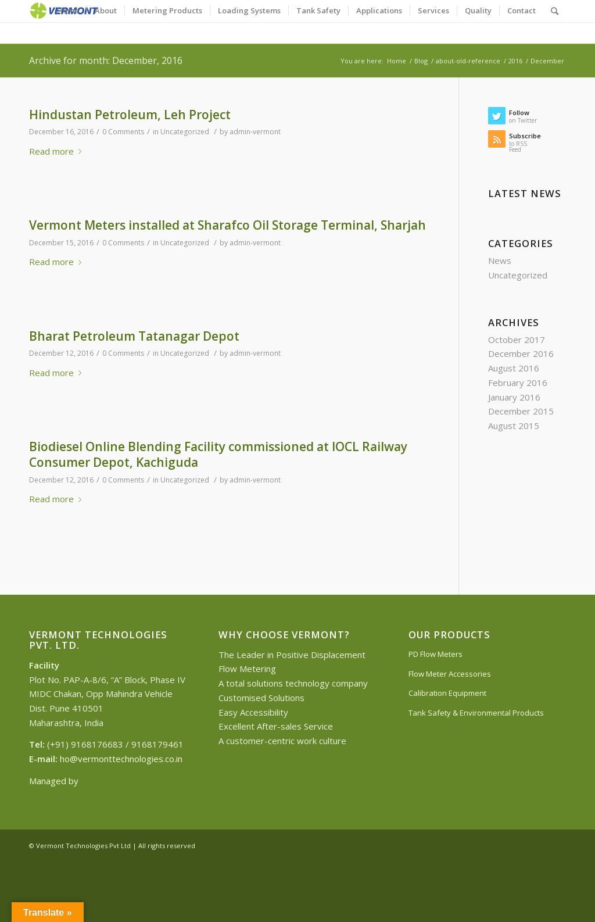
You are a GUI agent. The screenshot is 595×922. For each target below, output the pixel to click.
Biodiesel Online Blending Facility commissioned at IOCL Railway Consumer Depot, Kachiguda (218, 454)
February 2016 (517, 382)
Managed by (55, 781)
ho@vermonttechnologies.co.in (121, 758)
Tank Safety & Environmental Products (476, 712)
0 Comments (123, 132)
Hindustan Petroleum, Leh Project (130, 114)
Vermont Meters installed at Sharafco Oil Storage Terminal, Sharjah (227, 225)
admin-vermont (255, 132)
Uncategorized (184, 132)
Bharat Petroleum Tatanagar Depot (134, 336)
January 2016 (514, 397)
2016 (515, 60)
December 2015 (521, 411)
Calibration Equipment (447, 693)
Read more (57, 151)
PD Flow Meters (435, 654)
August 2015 (513, 425)
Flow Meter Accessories (449, 674)
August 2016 (513, 368)
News (499, 260)
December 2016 (521, 353)
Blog (421, 60)
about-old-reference (468, 60)
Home (396, 60)
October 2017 (516, 339)
